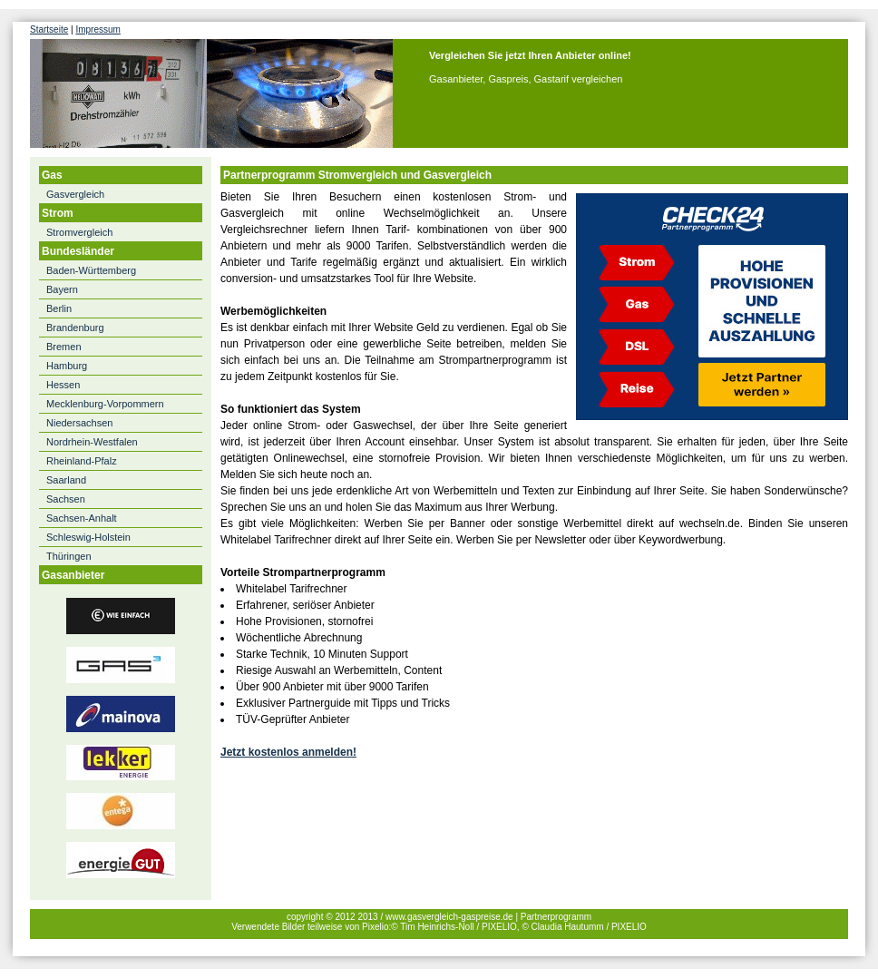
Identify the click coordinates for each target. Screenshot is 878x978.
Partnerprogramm (556, 917)
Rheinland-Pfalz (81, 460)
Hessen (63, 384)
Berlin (59, 308)
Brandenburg (75, 327)
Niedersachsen (79, 422)
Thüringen (69, 556)
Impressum (97, 29)
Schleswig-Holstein (88, 537)
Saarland (66, 479)
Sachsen (65, 499)
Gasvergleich (75, 194)
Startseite (49, 29)
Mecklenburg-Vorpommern (105, 403)
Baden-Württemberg (91, 270)
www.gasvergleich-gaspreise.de (449, 917)
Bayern (62, 289)
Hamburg (66, 365)
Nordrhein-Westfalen (92, 441)
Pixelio (375, 927)
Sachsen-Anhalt (81, 518)
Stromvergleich (79, 232)
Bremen (64, 346)
